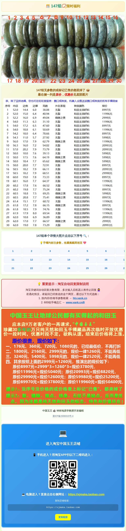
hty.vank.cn (80, 297)
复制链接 (63, 516)
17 (80, 259)
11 (9, 259)
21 (9, 267)
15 (57, 259)
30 (116, 267)
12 (21, 259)
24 (45, 267)
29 (104, 267)
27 (80, 267)
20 (116, 259)
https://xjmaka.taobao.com (86, 493)
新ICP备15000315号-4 (63, 414)
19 (104, 259)
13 (33, 259)
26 (69, 267)
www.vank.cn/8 (75, 301)
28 (92, 267)
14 (45, 259)
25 (57, 267)
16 (69, 259)
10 (116, 251)
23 (33, 267)
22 (21, 267)
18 (92, 259)
